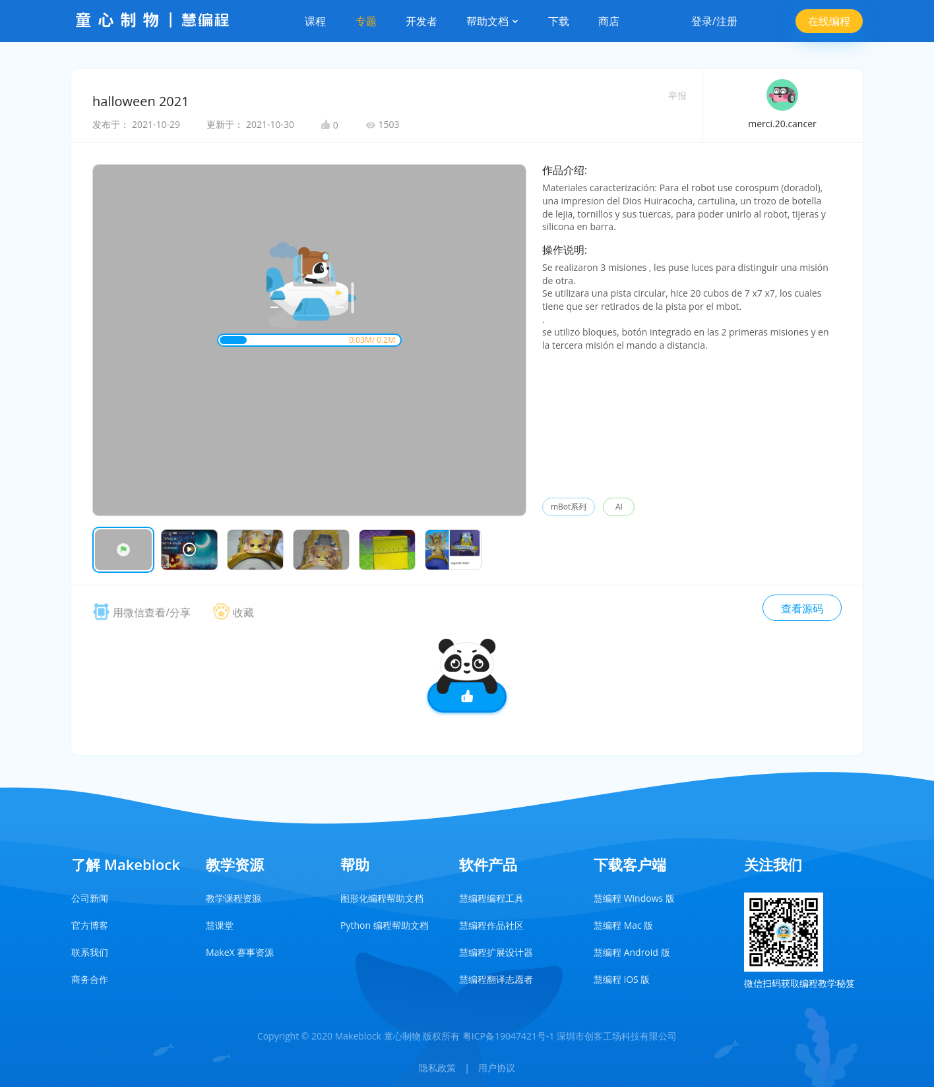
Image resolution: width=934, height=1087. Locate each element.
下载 (558, 21)
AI (619, 506)
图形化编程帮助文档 (381, 898)
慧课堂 (219, 925)
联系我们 (89, 952)
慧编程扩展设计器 (496, 952)
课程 (315, 21)
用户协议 (496, 1067)
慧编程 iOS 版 (622, 979)
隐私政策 (437, 1067)
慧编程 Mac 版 (623, 925)
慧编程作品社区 (491, 925)
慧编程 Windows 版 (634, 898)
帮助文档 (492, 21)
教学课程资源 (233, 898)
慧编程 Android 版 (632, 952)
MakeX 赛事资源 (240, 952)
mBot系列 (568, 506)
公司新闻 (89, 898)
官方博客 (89, 925)
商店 (608, 21)
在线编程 (829, 21)
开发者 (421, 21)
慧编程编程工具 (491, 898)
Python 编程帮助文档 (384, 925)
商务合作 (89, 979)
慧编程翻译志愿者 (496, 979)
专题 (366, 21)
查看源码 (802, 608)
